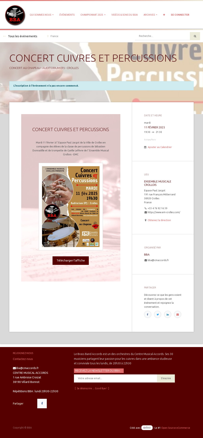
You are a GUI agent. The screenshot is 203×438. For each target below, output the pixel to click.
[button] (164, 14)
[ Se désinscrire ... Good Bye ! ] (92, 388)
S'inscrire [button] (166, 378)
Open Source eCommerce (175, 428)
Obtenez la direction (159, 220)
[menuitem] (67, 14)
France (52, 36)
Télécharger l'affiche (70, 260)
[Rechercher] (195, 36)
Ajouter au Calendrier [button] (160, 147)
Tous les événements (20, 36)
